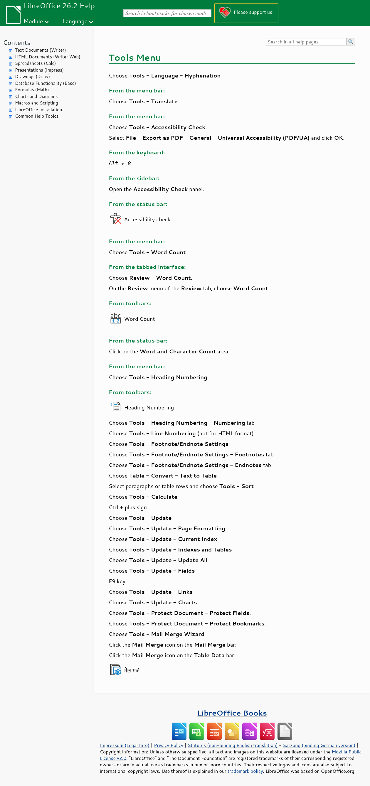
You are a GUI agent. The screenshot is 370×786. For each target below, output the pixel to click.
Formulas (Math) (32, 90)
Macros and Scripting (36, 103)
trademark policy (245, 771)
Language (75, 21)
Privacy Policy (168, 745)
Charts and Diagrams (36, 96)
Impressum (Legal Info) (124, 745)
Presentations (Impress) (39, 70)
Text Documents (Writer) (40, 50)
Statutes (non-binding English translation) (233, 745)
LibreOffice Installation (38, 110)
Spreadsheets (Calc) (35, 63)
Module (33, 21)
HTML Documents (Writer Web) (47, 57)
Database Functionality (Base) (45, 83)
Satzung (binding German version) (319, 745)
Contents (16, 42)
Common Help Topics (36, 116)
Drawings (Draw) (32, 76)
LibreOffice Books (232, 713)
